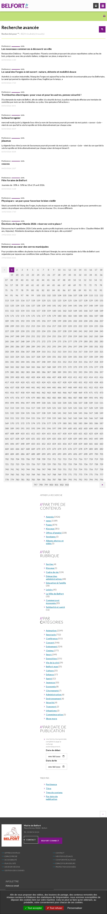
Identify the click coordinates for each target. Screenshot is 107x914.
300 (91, 346)
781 (22, 479)
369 (54, 367)
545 (80, 413)
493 (7, 403)
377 (96, 367)
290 (38, 346)
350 (54, 362)
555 (33, 418)
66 (59, 285)
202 (75, 321)
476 (17, 397)
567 (96, 418)
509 (91, 403)
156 (33, 310)
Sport (49, 654)
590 (17, 428)
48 (64, 280)
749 (54, 469)
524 (70, 408)
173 (22, 316)
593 (33, 428)
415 (96, 377)
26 (48, 275)
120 (43, 300)
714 (70, 459)
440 (28, 387)
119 (38, 300)
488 (80, 397)
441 (33, 387)
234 (43, 331)
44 (43, 280)
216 (49, 326)
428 (64, 382)
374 (80, 367)
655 (59, 443)
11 (64, 269)
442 (38, 387)
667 (22, 449)
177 (43, 316)
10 (59, 269)
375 (85, 367)
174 (28, 316)
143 (64, 305)
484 (59, 397)
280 (85, 341)
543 (70, 413)
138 (38, 305)
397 (101, 372)
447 (64, 387)
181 (64, 316)
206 (96, 321)
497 (28, 403)
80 (32, 290)
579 (59, 423)
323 (12, 356)
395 (91, 372)
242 (85, 331)
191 (17, 321)
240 (75, 331)
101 (43, 295)
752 (70, 469)
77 (17, 290)
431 (80, 382)
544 (75, 413)
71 (85, 285)
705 (22, 459)
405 (43, 377)
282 (96, 341)
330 (49, 356)
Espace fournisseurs (65, 863)
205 (91, 321)
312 (54, 351)
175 (33, 316)
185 (85, 316)
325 (22, 356)
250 (28, 336)
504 (64, 403)
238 (64, 331)
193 (28, 321)
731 (59, 464)
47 (59, 280)
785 (43, 479)
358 (96, 362)
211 (22, 326)
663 (101, 443)
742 (17, 469)
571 (17, 423)
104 (59, 295)
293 (54, 346)
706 (28, 459)
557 (43, 418)
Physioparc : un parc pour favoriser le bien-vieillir (29, 200)
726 (33, 464)
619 (70, 433)
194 (33, 321)
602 (80, 428)
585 (91, 423)
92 (95, 290)
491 (96, 397)
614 (43, 433)
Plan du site (10, 863)
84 (53, 290)
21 (22, 275)
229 (17, 331)
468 (75, 392)
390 (64, 372)
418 (12, 382)
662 (96, 443)
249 (22, 336)
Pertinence (51, 784)
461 (38, 392)
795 (96, 479)
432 (85, 382)
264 (101, 336)
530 (101, 408)
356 (85, 362)
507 (80, 403)
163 (70, 310)
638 (70, 438)
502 (54, 403)
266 (12, 341)
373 (75, 367)
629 (22, 438)
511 (101, 403)
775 (91, 474)
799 (46, 484)
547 (91, 413)
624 (96, 433)
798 (41, 484)
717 (85, 459)
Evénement (51, 646)
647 (17, 443)
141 (54, 305)
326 (28, 356)
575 (38, 423)
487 (75, 397)
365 (33, 367)
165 (80, 310)
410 (70, 377)
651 (38, 443)
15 (85, 269)
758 (101, 469)
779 (12, 479)
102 (49, 295)
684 (12, 454)
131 (101, 300)
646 (12, 443)
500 (43, 403)
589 (12, 428)
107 (75, 295)
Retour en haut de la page (103, 814)
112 (101, 295)
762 (22, 474)
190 (12, 321)
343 (17, 362)
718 (91, 459)
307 (28, 351)
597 (54, 428)
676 (70, 449)
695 (70, 454)
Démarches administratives (54, 577)
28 (59, 275)
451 (85, 387)
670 (38, 449)
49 (69, 280)
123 (59, 300)
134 (17, 305)
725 (28, 464)
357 (91, 362)
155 (28, 310)
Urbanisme (51, 710)
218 (59, 326)
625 (101, 433)
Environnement (54, 698)
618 (64, 433)
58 (17, 285)
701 (101, 454)
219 (64, 326)
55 (101, 280)
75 (6, 290)
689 (38, 454)
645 (7, 443)
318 (85, 351)
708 (38, 459)
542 (64, 413)
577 (49, 423)
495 (17, 403)
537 (38, 413)
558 (49, 418)
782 (28, 479)
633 (43, 438)
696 (75, 454)
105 (64, 295)
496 (22, 403)
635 (54, 438)
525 (75, 408)
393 (80, 372)
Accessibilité (11, 860)
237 (59, 331)
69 (74, 285)
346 (33, 362)
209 (12, 326)
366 (38, 367)
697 (80, 454)
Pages (49, 524)
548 (96, 413)
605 (96, 428)
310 (43, 351)
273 (49, 341)
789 (64, 479)
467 (70, 392)
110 (91, 295)
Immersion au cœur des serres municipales (25, 246)
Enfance (50, 674)
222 (80, 326)
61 (32, 285)
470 (85, 392)
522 (59, 408)
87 (69, 290)
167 (91, 310)
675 (64, 449)
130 (96, 300)
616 (54, 433)
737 (91, 464)
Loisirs (49, 589)
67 (64, 285)
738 (96, 464)
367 (43, 367)
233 (38, 331)
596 (49, 428)
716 (80, 459)
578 (54, 423)
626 (7, 438)
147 (85, 305)
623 (91, 433)
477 (22, 397)
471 (91, 392)
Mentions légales (64, 856)
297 (75, 346)
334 (70, 356)
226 (101, 326)
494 (12, 403)
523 (64, 408)
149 (96, 305)
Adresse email (12, 885)
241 (80, 331)
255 (54, 336)
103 (54, 295)
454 (101, 387)
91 (90, 290)
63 (43, 285)
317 (80, 351)
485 (64, 397)
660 (85, 443)
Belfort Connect (50, 841)
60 (27, 285)
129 (91, 300)
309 (38, 351)
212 (28, 326)
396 (96, 372)
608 (12, 433)
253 (43, 336)
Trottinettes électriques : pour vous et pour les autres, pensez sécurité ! (41, 94)
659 (80, 443)
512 (7, 408)
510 (96, 403)
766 (43, 474)
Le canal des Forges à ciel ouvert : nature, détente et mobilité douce (39, 71)
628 (17, 438)
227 (7, 331)
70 (80, 285)
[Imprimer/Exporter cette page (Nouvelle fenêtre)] (104, 16)
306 (22, 351)
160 (54, 310)
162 (64, 310)
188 (101, 316)
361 (12, 367)
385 (38, 372)
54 (95, 280)
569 (7, 423)
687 (28, 454)
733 (70, 464)
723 (17, 464)
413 (85, 377)
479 (33, 397)
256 (59, 336)
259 (75, 336)
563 (75, 418)
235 (49, 331)
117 (28, 300)
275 (59, 341)
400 (17, 377)
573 (28, 423)
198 (54, 321)
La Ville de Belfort (55, 593)
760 (12, 474)
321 (101, 351)
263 (96, 336)
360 (7, 367)
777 (101, 474)
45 (48, 280)
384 (33, 372)
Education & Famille (56, 583)
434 (96, 382)
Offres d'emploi (54, 532)
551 (12, 418)
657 (70, 443)
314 (64, 351)
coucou (6, 163)
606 (101, 428)
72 (90, 285)
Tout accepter (33, 908)
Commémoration (54, 714)
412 (80, 377)
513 (12, 408)
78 (22, 290)
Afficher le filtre (102, 29)
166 (85, 310)
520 (49, 408)
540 (54, 413)
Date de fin (51, 760)
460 (33, 392)
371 (64, 367)
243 (91, 331)
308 (33, 351)
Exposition (51, 658)
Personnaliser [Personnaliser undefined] (74, 908)
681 (96, 449)
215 (43, 326)
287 (22, 346)
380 (12, 372)
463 (49, 392)
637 (64, 438)
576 (43, 423)
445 (54, 387)
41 (27, 280)
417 (7, 382)
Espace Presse (11, 856)
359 (101, 362)
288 (28, 346)
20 (17, 275)
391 (70, 372)
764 (33, 474)
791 (75, 479)
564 (80, 418)
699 (91, 454)
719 (96, 459)
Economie (51, 686)
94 (6, 295)
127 (80, 300)
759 (7, 474)
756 (91, 469)
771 (70, 474)
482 (49, 397)
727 (38, 464)
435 (101, 382)
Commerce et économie (52, 601)
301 (96, 346)
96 (17, 295)
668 (28, 449)
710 (49, 459)
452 (91, 387)
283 (101, 341)
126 (75, 300)
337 (85, 356)
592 (28, 428)
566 (91, 418)
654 (54, 443)
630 (28, 438)
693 (59, 454)
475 (12, 397)
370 (59, 367)
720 (101, 459)
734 (75, 464)
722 (12, 464)
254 (49, 336)
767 (49, 474)
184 (80, 316)
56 (6, 285)
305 (17, 351)
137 (33, 305)
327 (33, 356)
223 (85, 326)
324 (17, 356)
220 (70, 326)
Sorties (50, 564)
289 (33, 346)
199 (59, 321)
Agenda (50, 516)
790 (70, 479)
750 (59, 469)
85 (59, 290)
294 (59, 346)
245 (101, 331)
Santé (49, 678)
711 (54, 459)
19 (12, 275)
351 (59, 362)
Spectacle (51, 634)
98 (27, 295)
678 (80, 449)
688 (33, 454)
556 (38, 418)
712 (59, 459)
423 (38, 382)
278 (75, 341)
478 (28, 397)
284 (7, 346)
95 (11, 295)
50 (74, 280)
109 (85, 295)
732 (64, 464)
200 (64, 321)
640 (80, 438)
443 (43, 387)
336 (80, 356)
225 (96, 326)
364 (28, 367)
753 (75, 469)
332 (59, 356)
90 (85, 290)
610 (22, 433)
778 (7, 479)
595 (43, 428)
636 (59, 438)
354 (75, 362)
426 (54, 382)
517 (33, 408)
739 (101, 464)
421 (28, 382)
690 (43, 454)
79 (27, 290)
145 (75, 305)
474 (7, 397)
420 (22, 382)
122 (54, 300)
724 (22, 464)
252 (38, 336)
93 (101, 290)
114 (12, 300)
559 (54, 418)
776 (96, 474)
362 (17, 367)
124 (64, 300)
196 (43, 321)
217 (54, 326)
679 (85, 449)
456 (12, 392)
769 (59, 474)
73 (95, 285)
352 (64, 362)
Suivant (102, 485)
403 (33, 377)
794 (91, 479)
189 (7, 321)
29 (64, 275)
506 (75, 403)
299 (85, 346)
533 (17, 413)
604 (91, 428)
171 (12, 316)
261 (85, 336)
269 (28, 341)
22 (27, 275)
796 (101, 479)
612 (33, 433)
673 (54, 449)
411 (75, 377)
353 (70, 362)
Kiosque (50, 528)
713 (64, 459)
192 (22, 321)
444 (49, 387)
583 (80, 423)
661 (91, 443)
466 (64, 392)
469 (80, 392)
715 (75, 459)
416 (101, 377)
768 (54, 474)
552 (17, 418)
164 (75, 310)
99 (32, 295)
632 (38, 438)
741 (12, 469)
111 (96, 295)
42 (32, 280)
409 (64, 377)
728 (43, 464)
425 (49, 382)
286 (17, 346)
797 (35, 484)
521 (54, 408)
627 (12, 438)
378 (101, 367)
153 (17, 310)
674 (59, 449)
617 (59, 433)
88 (74, 290)
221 (75, 326)
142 (59, 305)
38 (11, 280)
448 (70, 387)
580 (64, 423)
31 (75, 275)
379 (7, 372)
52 (85, 280)
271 (38, 341)
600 (70, 428)
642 (91, 438)
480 (38, 397)
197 (49, 321)
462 (43, 392)
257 (64, 336)
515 (22, 408)
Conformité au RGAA (66, 860)
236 (54, 331)
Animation (51, 630)
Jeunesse (50, 682)
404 (38, 377)
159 (49, 310)
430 (75, 382)
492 (101, 397)
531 (7, 413)
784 (38, 479)
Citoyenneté (52, 690)
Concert (50, 642)
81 (38, 290)
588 (7, 428)
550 (7, 418)
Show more (51, 718)
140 (49, 305)
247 (12, 336)
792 (80, 479)
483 (54, 397)
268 (22, 341)
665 (12, 449)
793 (85, 479)
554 (28, 418)
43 (38, 280)
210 (17, 326)
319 (91, 351)
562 (70, 418)
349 (49, 362)
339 (96, 356)
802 (62, 484)
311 (49, 351)
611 (28, 433)
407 (54, 377)
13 (75, 269)
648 (22, 443)
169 (101, 310)
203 (80, 321)
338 (91, 356)
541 (59, 413)
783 (33, 479)
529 (96, 408)
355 (80, 362)
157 (38, 310)
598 (59, 428)
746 (38, 469)
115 (17, 300)
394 (85, 372)
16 (90, 269)
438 (17, 387)
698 (85, 454)
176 (38, 316)
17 (96, 269)
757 (96, 469)
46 (53, 280)
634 (49, 438)
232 (33, 331)
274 (54, 341)
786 (49, 479)
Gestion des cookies (14, 870)
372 (70, 367)
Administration (54, 694)
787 (54, 479)
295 (64, 346)
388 (54, 372)
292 (49, 346)
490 (91, 397)
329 (43, 356)
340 (101, 356)
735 (80, 464)
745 (33, 469)
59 (22, 285)
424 (43, 382)
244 (96, 331)
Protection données (66, 867)
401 (22, 377)
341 (7, 362)
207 (101, 321)
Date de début (53, 750)
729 (49, 464)
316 (75, 351)
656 (64, 443)
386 (43, 372)
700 (96, 454)
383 (28, 372)
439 (22, 387)
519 (43, 408)
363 (22, 367)
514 (17, 408)
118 (33, 300)
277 (70, 341)
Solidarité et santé (55, 607)
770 (64, 474)
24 (38, 275)
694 (64, 454)
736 (85, 464)
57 (11, 285)
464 (54, 392)
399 (12, 377)
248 (17, 336)
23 (33, 275)
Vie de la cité (52, 662)
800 (51, 484)
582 (75, 423)
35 (96, 275)
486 (70, 397)
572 (22, 423)
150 (101, 305)
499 (38, 403)
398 (7, 377)
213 (33, 326)
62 (38, 285)
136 (28, 305)
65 (53, 285)
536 (33, 413)
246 (7, 336)
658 (75, 443)
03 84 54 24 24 (33, 832)
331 (54, 356)
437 (12, 387)
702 (7, 459)
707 (33, 459)
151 (7, 310)
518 (38, 408)
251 (33, 336)
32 (80, 275)
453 (96, 387)
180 (59, 316)
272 (43, 341)
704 (17, 459)
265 (7, 341)
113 (7, 300)
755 (85, 469)
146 (80, 305)
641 (85, 438)
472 (96, 392)
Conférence (52, 638)
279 (80, 341)
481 (43, 397)
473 (101, 392)
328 (38, 356)
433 (91, 382)
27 (54, 275)
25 (43, 275)
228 (12, 331)
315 (70, 351)
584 (85, 423)
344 (22, 362)
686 (22, 454)
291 (43, 346)
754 (80, 469)
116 (22, 300)
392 (75, 372)
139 (43, 305)
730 (54, 464)
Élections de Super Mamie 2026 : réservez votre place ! (32, 223)
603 (85, 428)
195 (38, 321)
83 (48, 290)
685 (17, 454)
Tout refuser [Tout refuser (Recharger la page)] (54, 908)
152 (12, 310)
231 (28, 331)
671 (43, 449)
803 (67, 484)
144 (70, 305)
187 (96, 316)
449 (75, 387)
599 (64, 428)
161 (59, 310)
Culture (50, 670)
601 (75, 428)
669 (33, 449)
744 (28, 469)
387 (49, 372)
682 (101, 449)
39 (17, 280)
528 (91, 408)
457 (17, 392)
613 (38, 433)
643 (96, 438)
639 (75, 438)
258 (70, 336)
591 (22, 428)
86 (64, 290)
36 (101, 275)
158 (43, 310)
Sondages (51, 536)
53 (90, 280)
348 (43, 362)
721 (7, 464)
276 (64, 341)
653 (49, 443)
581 (70, 423)
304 (12, 351)
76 (11, 290)
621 (80, 433)
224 (91, 326)
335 (75, 356)
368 (49, 367)
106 (70, 295)
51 (80, 280)
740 (7, 469)
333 (64, 356)
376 (91, 367)
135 (22, 305)
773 (80, 474)
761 (17, 474)
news (48, 520)
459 (28, 392)
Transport (51, 706)
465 (59, 392)
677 (75, 449)
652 (43, 443)
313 (59, 351)
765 (38, 474)
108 (80, 295)
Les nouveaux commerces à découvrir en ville (27, 48)
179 (54, 316)
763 (28, 474)
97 (22, 295)
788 (59, 479)
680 (91, 449)
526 (80, 408)
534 (22, 413)
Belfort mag (52, 666)
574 (33, 423)
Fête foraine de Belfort (14, 180)
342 (12, 362)
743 (22, 469)
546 (85, 413)
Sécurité (50, 702)
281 (91, 341)
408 (59, 377)
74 (101, 285)
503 (59, 403)
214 (38, 326)
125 (70, 300)
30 (69, 275)
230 (22, 331)
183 (75, 316)
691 (49, 454)
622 (85, 433)
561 (64, 418)
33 (85, 275)
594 (38, 428)
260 (80, 336)
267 (17, 341)
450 (80, 387)
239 (70, 331)
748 (49, 469)
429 (70, 382)
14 (80, 269)
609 (17, 433)
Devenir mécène (12, 867)
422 (33, 382)
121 (49, 300)
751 (64, 469)
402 (28, 377)
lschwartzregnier (11, 117)
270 (33, 341)
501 (49, 403)
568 (101, 418)
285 (12, 346)
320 (96, 351)
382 (22, 372)
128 (85, 300)
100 (38, 295)
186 (91, 316)
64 (48, 285)
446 (59, 387)
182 (70, 316)
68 (69, 285)
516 (28, 408)
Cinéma (50, 650)
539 (49, 413)
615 (49, 433)
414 (91, 377)
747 (43, 469)
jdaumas (6, 140)
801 (56, 484)
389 (59, 372)
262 (91, 336)
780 (17, 479)
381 (17, 372)
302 (101, 346)
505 (70, 403)
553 (22, 418)
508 (85, 403)
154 (22, 310)
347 (38, 362)
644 (101, 438)
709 (43, 459)
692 (54, 454)
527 (85, 408)
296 (70, 346)
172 (17, 316)
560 (59, 418)
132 (7, 305)
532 (12, 413)
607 (7, 433)
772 (75, 474)
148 (91, 305)
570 (12, 423)
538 (43, 413)
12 (69, 269)
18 (101, 269)
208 (7, 326)
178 (49, 316)
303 (7, 351)
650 (33, 443)
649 (28, 443)
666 (17, 449)
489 (85, 397)
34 (90, 275)
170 (7, 316)
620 (75, 433)
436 (7, 387)
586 (96, 423)
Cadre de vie (52, 572)
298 (80, 346)
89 (80, 290)
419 (17, 382)
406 (49, 377)
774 (85, 474)
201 (70, 321)
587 (101, 423)
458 (22, 392)
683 (7, 454)
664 (7, 449)
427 (59, 382)
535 (28, 413)
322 (7, 356)
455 (7, 392)
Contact (31, 840)
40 (22, 280)
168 (96, 310)
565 (85, 418)
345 (28, 362)
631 (33, 438)
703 (12, 459)
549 (101, 413)
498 (33, 403)
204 (85, 321)
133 (12, 305)
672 (49, 449)
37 (6, 280)
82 (43, 290)
